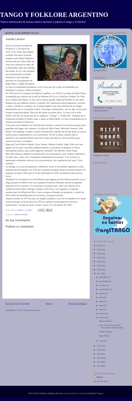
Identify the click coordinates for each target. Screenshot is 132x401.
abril (101, 309)
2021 (99, 257)
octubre (102, 285)
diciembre (103, 277)
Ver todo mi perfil (101, 381)
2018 (99, 269)
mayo (101, 305)
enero (101, 341)
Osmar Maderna (105, 321)
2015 (99, 350)
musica (100, 377)
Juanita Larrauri (20, 214)
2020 (99, 261)
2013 (99, 358)
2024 (99, 245)
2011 (99, 366)
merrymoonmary (71, 393)
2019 (99, 265)
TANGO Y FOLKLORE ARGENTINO (54, 14)
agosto (102, 293)
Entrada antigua (77, 303)
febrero (102, 317)
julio (101, 297)
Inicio (49, 303)
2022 (99, 253)
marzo (102, 313)
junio (101, 301)
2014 (99, 354)
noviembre (104, 281)
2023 (99, 249)
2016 (99, 346)
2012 (99, 362)
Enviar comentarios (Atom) (28, 310)
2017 (99, 273)
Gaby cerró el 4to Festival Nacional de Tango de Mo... (111, 326)
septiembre (104, 289)
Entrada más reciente (17, 303)
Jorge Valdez (104, 336)
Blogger (100, 393)
